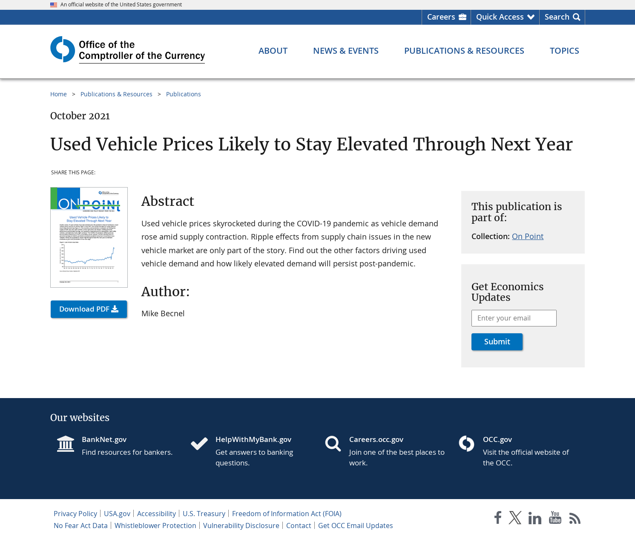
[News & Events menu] (346, 50)
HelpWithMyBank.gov (253, 439)
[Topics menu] (564, 50)
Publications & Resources (116, 94)
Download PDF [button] (84, 309)
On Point (527, 236)
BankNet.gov (104, 439)
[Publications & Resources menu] (464, 50)
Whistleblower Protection (155, 525)
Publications (183, 94)
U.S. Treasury (204, 513)
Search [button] (557, 17)
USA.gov (117, 513)
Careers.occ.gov (376, 439)
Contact (298, 525)
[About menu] (273, 50)
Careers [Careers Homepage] (441, 17)
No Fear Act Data (81, 525)
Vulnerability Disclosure (241, 525)
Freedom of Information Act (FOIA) (287, 513)
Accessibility (156, 513)
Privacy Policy (75, 513)
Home (58, 94)
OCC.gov (497, 439)
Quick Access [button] (500, 17)
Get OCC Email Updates (355, 525)
